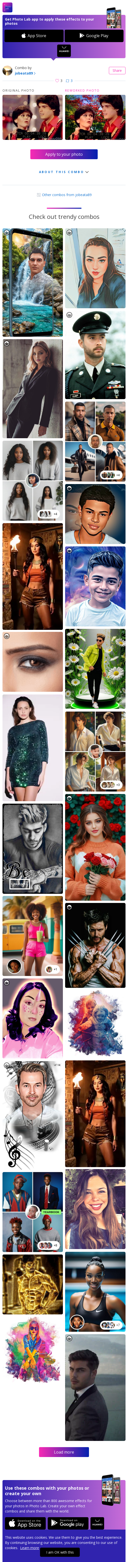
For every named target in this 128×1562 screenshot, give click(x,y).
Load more (64, 1452)
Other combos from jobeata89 (64, 194)
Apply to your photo (64, 154)
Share (117, 70)
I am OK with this (60, 1552)
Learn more (29, 1547)
